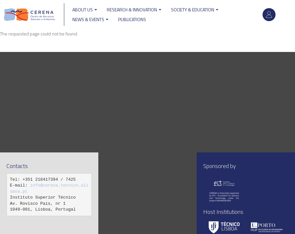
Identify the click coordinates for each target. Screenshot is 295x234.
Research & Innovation (134, 9)
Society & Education (194, 9)
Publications (132, 19)
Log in (269, 14)
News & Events (90, 19)
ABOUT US (84, 9)
